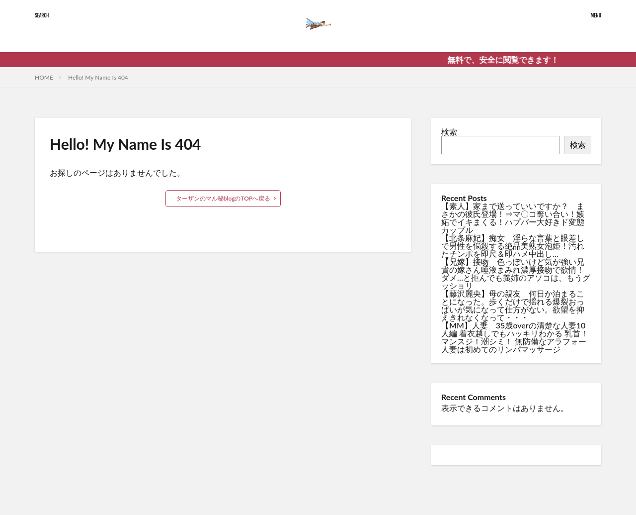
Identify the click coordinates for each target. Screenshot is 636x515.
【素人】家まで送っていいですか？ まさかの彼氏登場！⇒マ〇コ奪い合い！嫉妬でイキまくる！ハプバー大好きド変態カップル (512, 217)
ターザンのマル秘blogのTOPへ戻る (223, 198)
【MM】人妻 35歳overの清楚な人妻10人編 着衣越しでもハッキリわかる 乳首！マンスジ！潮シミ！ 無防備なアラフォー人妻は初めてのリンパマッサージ (514, 337)
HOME (44, 77)
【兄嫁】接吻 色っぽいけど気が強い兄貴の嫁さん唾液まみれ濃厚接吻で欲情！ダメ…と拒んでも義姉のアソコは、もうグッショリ (515, 273)
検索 (449, 131)
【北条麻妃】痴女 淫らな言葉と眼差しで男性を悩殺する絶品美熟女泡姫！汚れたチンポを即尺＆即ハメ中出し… (512, 245)
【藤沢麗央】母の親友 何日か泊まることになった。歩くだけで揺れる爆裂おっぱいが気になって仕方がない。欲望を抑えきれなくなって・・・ (512, 305)
